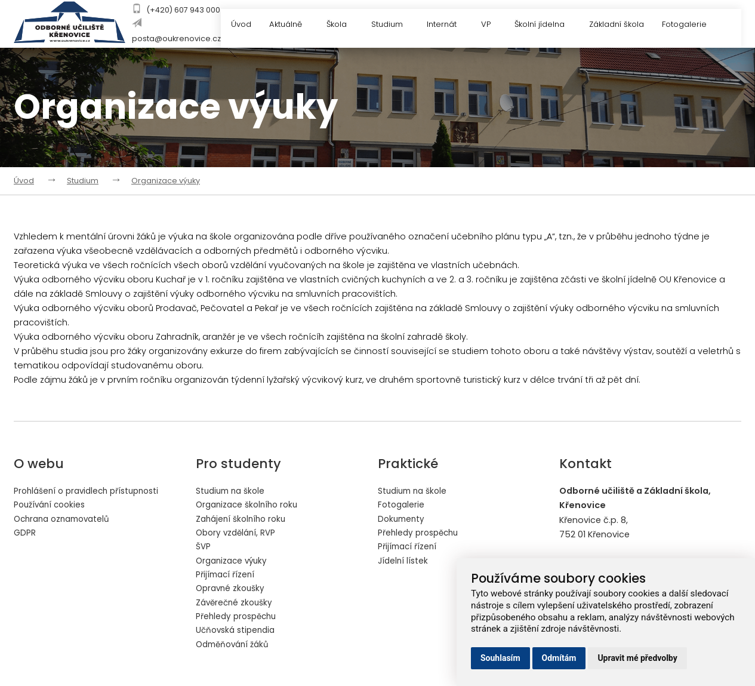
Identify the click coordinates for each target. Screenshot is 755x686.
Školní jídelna (551, 25)
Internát (451, 25)
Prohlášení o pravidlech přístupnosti (92, 491)
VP (496, 25)
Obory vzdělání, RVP (238, 534)
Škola (342, 25)
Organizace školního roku (250, 505)
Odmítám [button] (559, 658)
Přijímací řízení (226, 577)
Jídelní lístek (404, 562)
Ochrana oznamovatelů (66, 519)
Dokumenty (402, 519)
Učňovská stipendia (238, 634)
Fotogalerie (697, 25)
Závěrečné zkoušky (236, 605)
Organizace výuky (165, 181)
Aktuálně (291, 25)
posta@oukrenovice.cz (176, 38)
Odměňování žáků (235, 648)
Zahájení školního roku (244, 519)
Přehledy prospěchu (239, 620)
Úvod (240, 25)
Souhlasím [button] (500, 658)
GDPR (25, 534)
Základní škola (622, 25)
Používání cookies (52, 505)
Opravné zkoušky (232, 591)
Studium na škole (233, 491)
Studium (394, 25)
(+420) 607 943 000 (183, 10)
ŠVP (203, 548)
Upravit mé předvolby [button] (637, 658)
